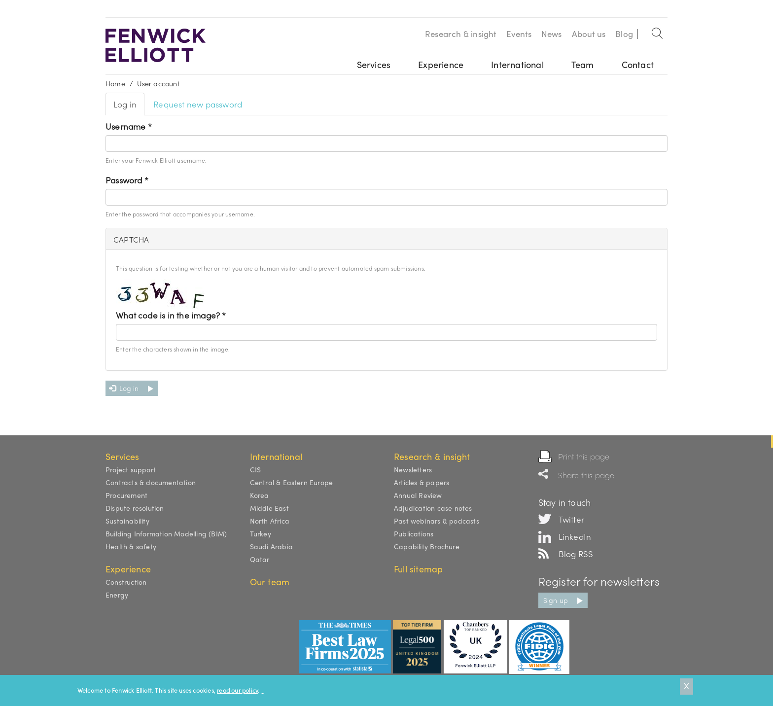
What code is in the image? (171, 315)
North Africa (269, 521)
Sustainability (127, 521)
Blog (624, 33)
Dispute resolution (134, 508)
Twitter (571, 519)
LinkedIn (575, 536)
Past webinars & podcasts (436, 521)
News (551, 33)
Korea (259, 495)
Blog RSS (576, 554)
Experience (440, 64)
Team (582, 64)
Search (658, 31)
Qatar (260, 559)
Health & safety (130, 546)
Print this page (584, 456)
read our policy (237, 690)
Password (126, 180)
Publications (413, 533)
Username (128, 126)
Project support (130, 469)
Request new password (197, 104)
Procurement (126, 495)
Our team (270, 581)
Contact (638, 64)
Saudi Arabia (271, 546)
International (517, 64)
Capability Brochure (426, 546)
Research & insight (460, 33)
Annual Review (418, 495)
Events (518, 33)
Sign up (555, 600)
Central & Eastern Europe (291, 482)
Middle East (269, 508)
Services (374, 64)
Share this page (586, 475)
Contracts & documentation (150, 482)
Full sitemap (418, 569)
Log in (128, 106)
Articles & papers (421, 482)
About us (589, 33)
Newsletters (413, 469)
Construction (125, 582)
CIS (255, 469)
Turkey (260, 533)
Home (115, 83)
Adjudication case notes (433, 508)
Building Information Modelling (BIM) (166, 533)
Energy (116, 595)
